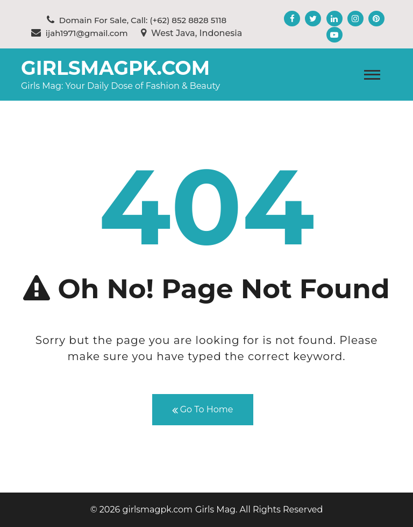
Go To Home (202, 410)
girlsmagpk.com (115, 68)
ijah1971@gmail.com (79, 33)
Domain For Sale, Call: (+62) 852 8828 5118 (136, 20)
